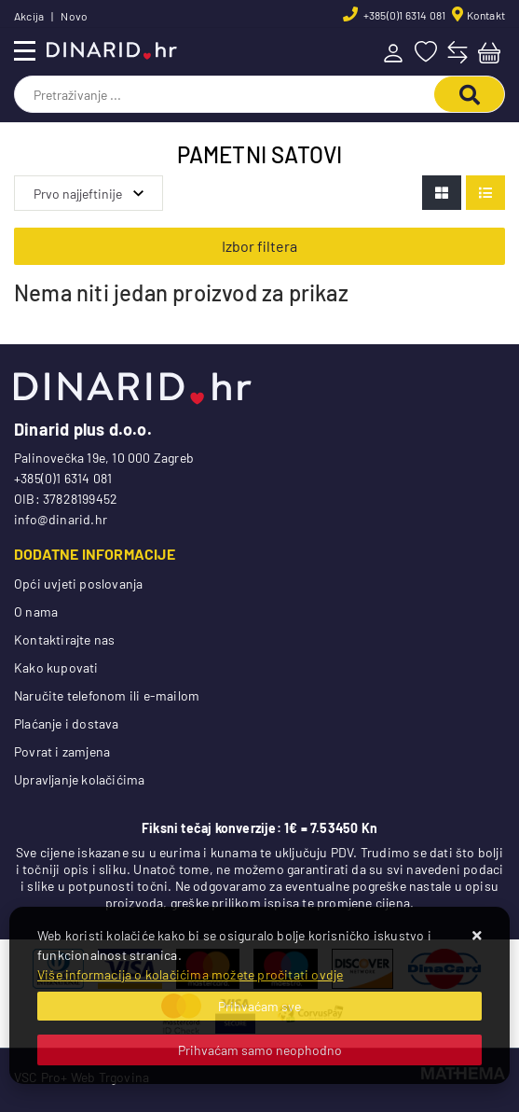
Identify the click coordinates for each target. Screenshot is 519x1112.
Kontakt (486, 14)
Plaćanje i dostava (66, 723)
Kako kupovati (56, 667)
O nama (36, 611)
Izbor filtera (259, 246)
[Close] (259, 1006)
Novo (74, 15)
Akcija (29, 15)
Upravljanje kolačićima (79, 779)
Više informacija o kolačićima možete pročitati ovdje (190, 974)
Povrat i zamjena (62, 751)
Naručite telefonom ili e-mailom (106, 695)
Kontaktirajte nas (64, 639)
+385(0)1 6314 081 (404, 14)
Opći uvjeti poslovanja (78, 583)
